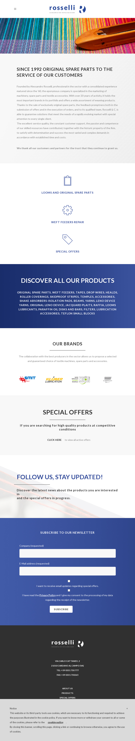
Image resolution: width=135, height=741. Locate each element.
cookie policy (55, 722)
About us (67, 688)
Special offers (67, 698)
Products (67, 693)
